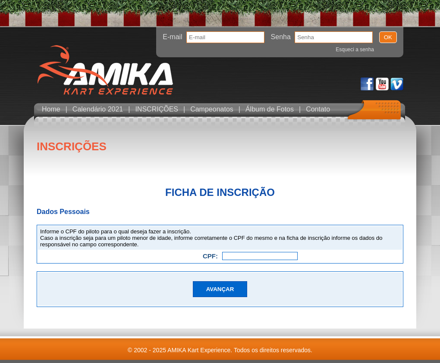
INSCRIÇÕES (156, 109)
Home (51, 109)
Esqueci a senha (355, 50)
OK (388, 37)
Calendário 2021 (97, 109)
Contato (318, 109)
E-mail (172, 36)
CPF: (210, 256)
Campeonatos (211, 109)
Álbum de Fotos (269, 109)
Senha (281, 36)
